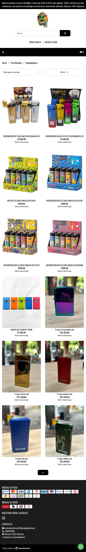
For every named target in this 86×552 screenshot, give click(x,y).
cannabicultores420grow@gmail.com (18, 528)
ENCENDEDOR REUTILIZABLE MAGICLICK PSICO (21, 265)
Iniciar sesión (51, 42)
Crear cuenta (35, 42)
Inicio (4, 63)
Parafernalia (16, 63)
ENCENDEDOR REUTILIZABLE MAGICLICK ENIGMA (64, 265)
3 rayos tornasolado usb (64, 329)
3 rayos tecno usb (21, 394)
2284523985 (8, 531)
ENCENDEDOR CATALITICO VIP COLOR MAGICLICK (64, 136)
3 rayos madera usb (64, 394)
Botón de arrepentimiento (13, 537)
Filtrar (64, 72)
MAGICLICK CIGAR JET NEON (21, 329)
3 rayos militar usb (64, 458)
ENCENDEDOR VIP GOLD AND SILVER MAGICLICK (21, 136)
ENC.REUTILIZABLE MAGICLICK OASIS (21, 200)
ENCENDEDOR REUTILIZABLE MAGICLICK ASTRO (64, 200)
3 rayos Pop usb (21, 458)
